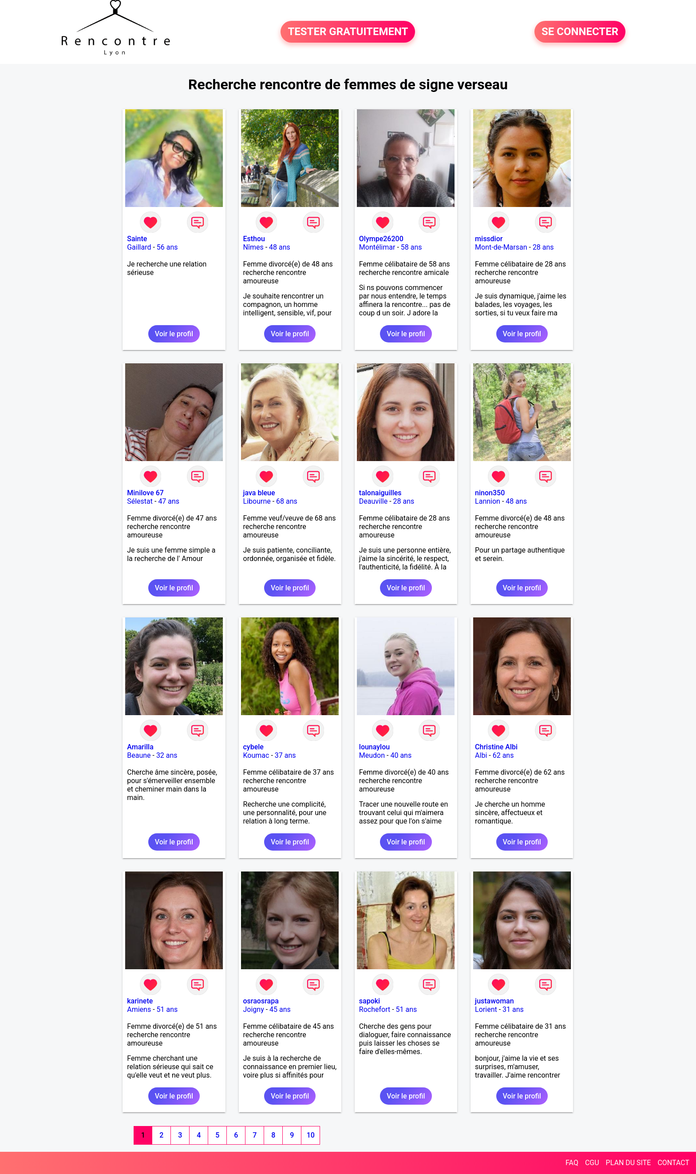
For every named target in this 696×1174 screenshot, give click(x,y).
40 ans (400, 755)
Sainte (137, 239)
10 (311, 1135)
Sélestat (140, 501)
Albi (481, 755)
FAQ (572, 1162)
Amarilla (140, 747)
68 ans (286, 501)
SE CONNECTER (580, 32)
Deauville (373, 501)
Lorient (486, 1009)
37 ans (285, 755)
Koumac (256, 755)
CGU (592, 1162)
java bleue (259, 493)
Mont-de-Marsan (501, 247)
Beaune (138, 755)
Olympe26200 (381, 239)
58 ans (411, 247)
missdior (488, 239)
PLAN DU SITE (628, 1162)
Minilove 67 (145, 493)
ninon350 (490, 493)
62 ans (503, 755)
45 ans (280, 1009)
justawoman (494, 1001)
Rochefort (374, 1009)
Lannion (487, 501)
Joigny (253, 1009)
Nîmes (253, 247)
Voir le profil (174, 334)
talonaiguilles (380, 493)
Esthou (254, 239)
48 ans (279, 247)
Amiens (139, 1009)
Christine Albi (496, 747)
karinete (140, 1001)
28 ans (543, 247)
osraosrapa (261, 1001)
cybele (253, 747)
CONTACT (673, 1162)
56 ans (167, 247)
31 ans (513, 1009)
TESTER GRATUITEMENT (348, 32)
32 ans (167, 755)
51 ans (167, 1009)
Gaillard (139, 247)
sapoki (369, 1001)
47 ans (168, 501)
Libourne (257, 501)
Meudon (372, 755)
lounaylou (374, 747)
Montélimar (377, 247)
